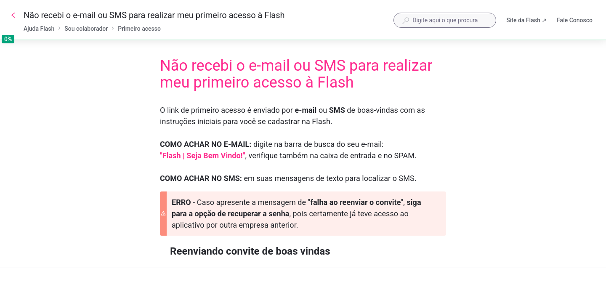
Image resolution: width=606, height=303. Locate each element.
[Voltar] (13, 15)
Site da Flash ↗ (526, 21)
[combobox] (445, 20)
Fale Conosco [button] (575, 20)
